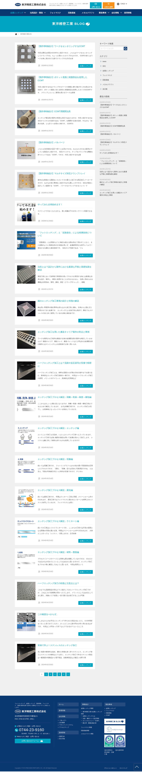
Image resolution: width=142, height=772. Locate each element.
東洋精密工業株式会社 (30, 4)
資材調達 (62, 732)
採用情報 (127, 13)
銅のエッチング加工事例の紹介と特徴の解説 (58, 301)
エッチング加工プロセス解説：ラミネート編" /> (26, 529)
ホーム (61, 704)
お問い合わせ (96, 5)
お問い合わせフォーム (33, 741)
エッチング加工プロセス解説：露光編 (55, 490)
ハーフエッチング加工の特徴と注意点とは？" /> (26, 591)
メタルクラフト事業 (87, 734)
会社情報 (115, 13)
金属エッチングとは (89, 716)
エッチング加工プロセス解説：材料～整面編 (58, 552)
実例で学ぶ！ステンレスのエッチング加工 (57, 645)
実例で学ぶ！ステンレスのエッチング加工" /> (26, 653)
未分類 (105, 89)
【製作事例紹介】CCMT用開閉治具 (26, 119)
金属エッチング (16, 13)
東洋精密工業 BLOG (71, 24)
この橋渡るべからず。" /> (26, 622)
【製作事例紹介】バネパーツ (26, 150)
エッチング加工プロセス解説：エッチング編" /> (26, 436)
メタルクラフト (88, 13)
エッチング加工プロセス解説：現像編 (55, 459)
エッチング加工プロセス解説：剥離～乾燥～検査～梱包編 (64, 397)
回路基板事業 (85, 730)
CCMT (108, 715)
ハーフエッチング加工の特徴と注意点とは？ (58, 583)
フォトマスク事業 (86, 727)
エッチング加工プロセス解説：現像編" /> (26, 467)
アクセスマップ (64, 727)
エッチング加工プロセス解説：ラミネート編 (58, 521)
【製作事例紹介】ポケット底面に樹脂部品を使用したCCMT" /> (26, 85)
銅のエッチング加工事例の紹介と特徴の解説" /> (26, 308)
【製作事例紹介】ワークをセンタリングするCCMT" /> (26, 54)
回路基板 (71, 13)
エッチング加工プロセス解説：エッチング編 (58, 428)
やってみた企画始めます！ (26, 212)
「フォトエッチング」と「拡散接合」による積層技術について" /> (26, 240)
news (104, 61)
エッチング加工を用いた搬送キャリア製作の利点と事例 (63, 332)
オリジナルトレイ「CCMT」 (91, 721)
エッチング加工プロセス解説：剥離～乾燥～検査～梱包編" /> (26, 405)
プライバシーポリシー (110, 768)
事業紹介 (85, 704)
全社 (104, 66)
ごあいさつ (62, 720)
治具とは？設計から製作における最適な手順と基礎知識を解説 (26, 274)
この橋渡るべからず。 (48, 614)
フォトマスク (55, 13)
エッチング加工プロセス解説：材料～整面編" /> (26, 560)
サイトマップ (123, 768)
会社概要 (62, 722)
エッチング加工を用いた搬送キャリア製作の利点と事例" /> (26, 339)
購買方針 (62, 736)
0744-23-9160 (31, 729)
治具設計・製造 (36, 13)
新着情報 (62, 710)
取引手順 (62, 739)
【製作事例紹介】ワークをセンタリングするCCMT (61, 46)
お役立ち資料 (108, 5)
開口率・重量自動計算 (89, 723)
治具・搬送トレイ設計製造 (91, 718)
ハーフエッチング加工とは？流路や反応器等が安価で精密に (26, 370)
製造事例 (102, 13)
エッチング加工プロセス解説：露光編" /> (26, 498)
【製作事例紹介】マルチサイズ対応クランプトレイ (26, 181)
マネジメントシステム (66, 725)
